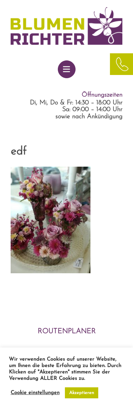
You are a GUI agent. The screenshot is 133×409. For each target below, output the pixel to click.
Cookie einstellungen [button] (35, 392)
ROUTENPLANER (67, 331)
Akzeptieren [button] (81, 393)
